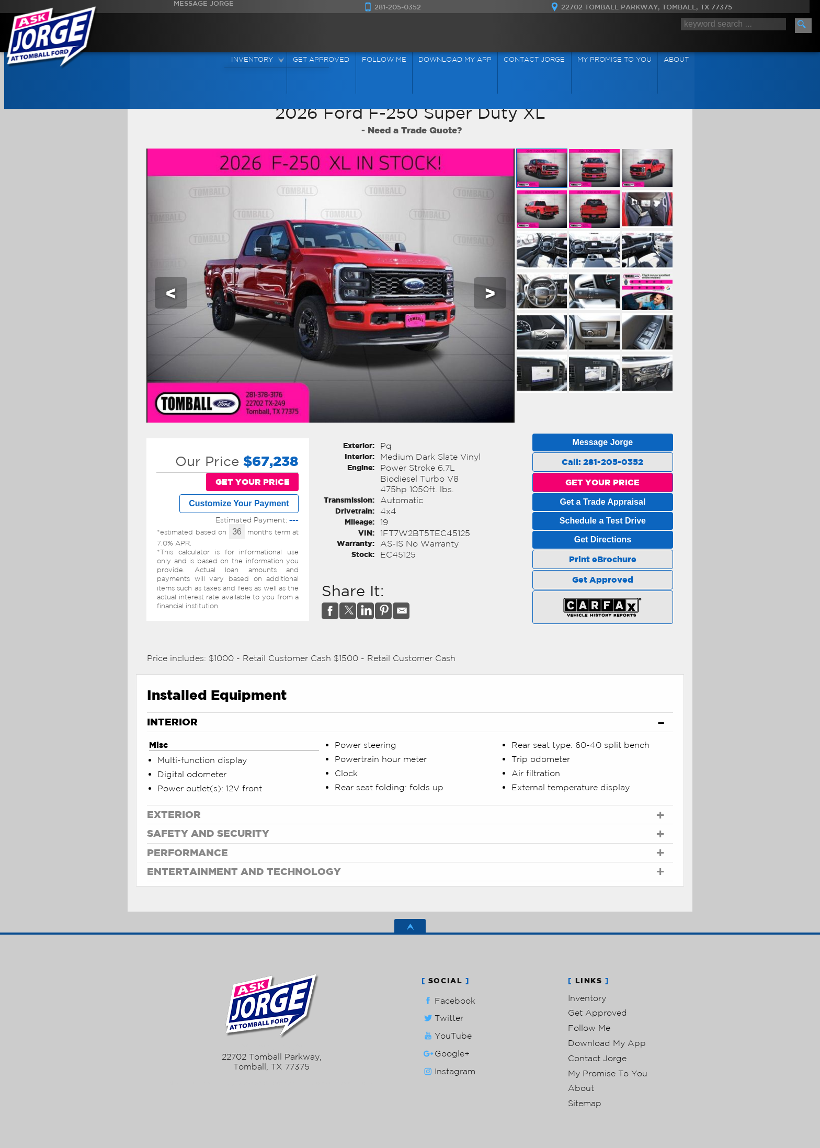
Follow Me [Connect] (384, 59)
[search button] (803, 25)
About (581, 1088)
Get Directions (602, 539)
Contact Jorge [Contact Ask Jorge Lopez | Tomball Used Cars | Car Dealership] (533, 59)
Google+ (446, 1053)
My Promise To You (607, 1073)
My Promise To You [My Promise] (613, 59)
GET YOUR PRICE (252, 481)
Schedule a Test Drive (603, 520)
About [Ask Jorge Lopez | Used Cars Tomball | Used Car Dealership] (674, 59)
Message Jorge (603, 442)
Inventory (587, 998)
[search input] (733, 24)
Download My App (454, 59)
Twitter (442, 1018)
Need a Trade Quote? (415, 130)
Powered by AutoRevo (302, 1083)
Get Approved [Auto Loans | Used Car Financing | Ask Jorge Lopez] (322, 59)
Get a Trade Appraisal (602, 501)
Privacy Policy (355, 1083)
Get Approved (602, 579)
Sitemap (584, 1103)
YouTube (447, 1035)
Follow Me (589, 1027)
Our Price (207, 461)
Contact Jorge (597, 1058)
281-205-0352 (272, 1046)
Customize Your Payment (239, 503)
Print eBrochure (602, 559)
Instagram (448, 1071)
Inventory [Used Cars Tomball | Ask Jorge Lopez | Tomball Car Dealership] (254, 59)
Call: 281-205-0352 (602, 462)
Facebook (448, 1000)
